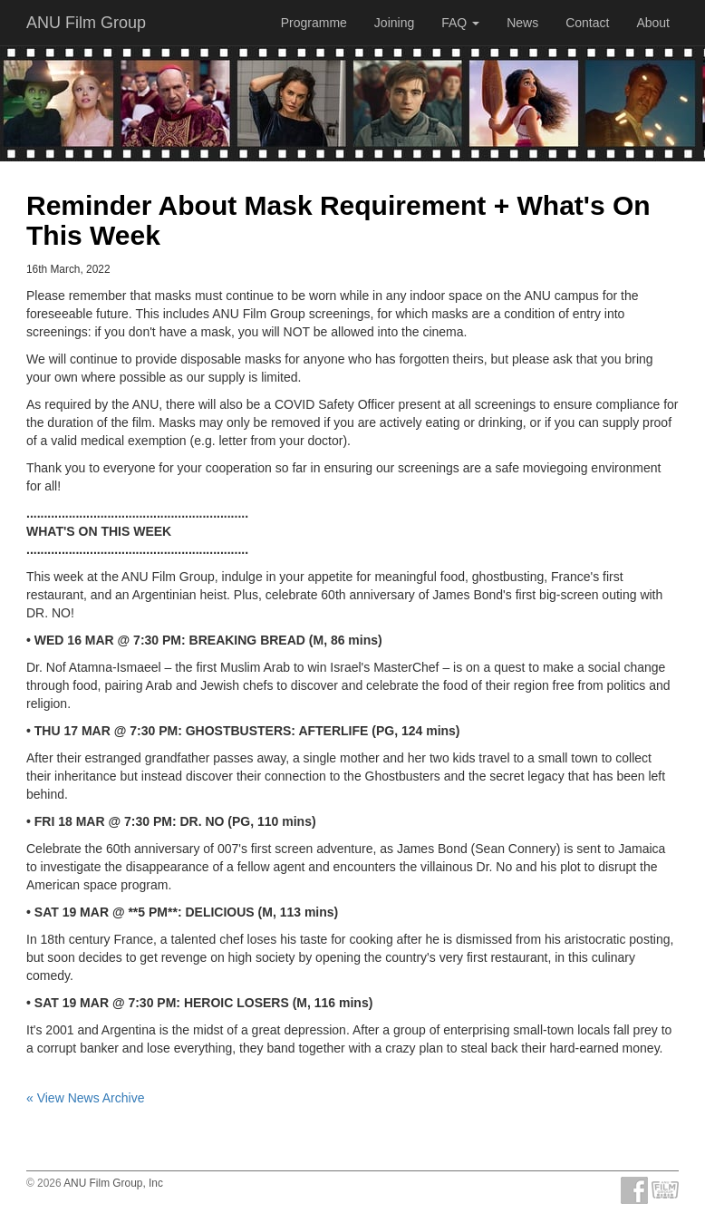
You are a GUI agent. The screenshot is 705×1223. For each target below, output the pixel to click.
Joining (394, 22)
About (653, 22)
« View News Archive (85, 1098)
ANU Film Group (86, 23)
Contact (587, 22)
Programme (314, 22)
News (522, 22)
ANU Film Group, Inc (113, 1183)
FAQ (460, 22)
